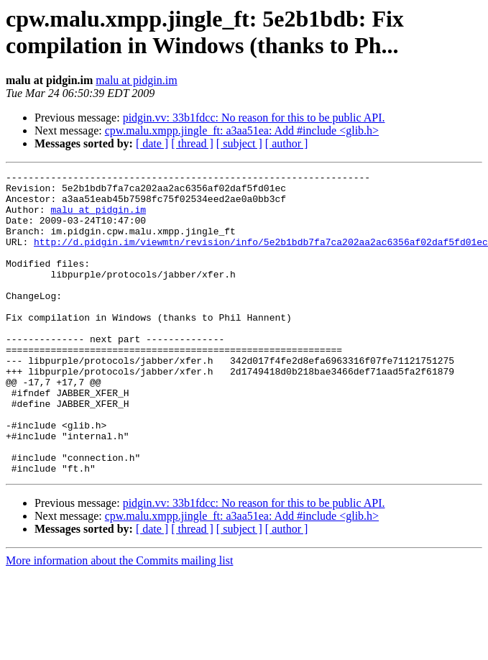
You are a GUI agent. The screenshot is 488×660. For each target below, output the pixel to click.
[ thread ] (192, 143)
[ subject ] (239, 143)
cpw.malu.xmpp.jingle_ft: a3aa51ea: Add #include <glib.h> (242, 130)
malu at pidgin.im (136, 80)
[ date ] (152, 143)
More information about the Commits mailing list (119, 621)
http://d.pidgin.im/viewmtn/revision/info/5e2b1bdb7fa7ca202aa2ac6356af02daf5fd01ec (261, 256)
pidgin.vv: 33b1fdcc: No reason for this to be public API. (254, 117)
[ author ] (286, 143)
